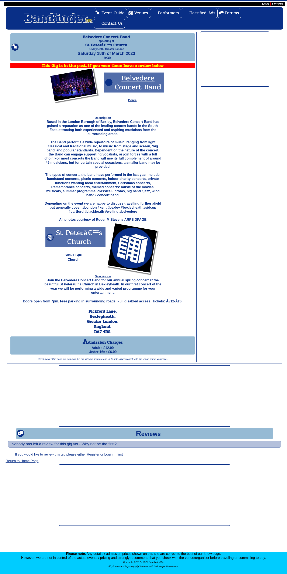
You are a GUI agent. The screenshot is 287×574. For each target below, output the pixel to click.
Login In (110, 458)
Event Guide (113, 13)
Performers (168, 13)
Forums (232, 13)
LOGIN (265, 4)
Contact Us (112, 23)
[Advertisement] (234, 59)
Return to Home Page (22, 465)
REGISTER (277, 4)
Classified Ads (202, 13)
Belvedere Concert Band (138, 86)
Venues (141, 13)
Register (93, 458)
